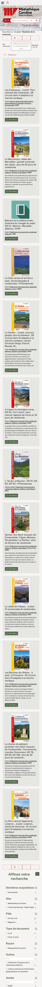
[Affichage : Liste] (16, 38)
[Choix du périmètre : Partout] (6, 20)
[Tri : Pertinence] (12, 54)
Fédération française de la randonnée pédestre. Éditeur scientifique (21, 171)
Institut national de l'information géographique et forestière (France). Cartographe (19, 103)
